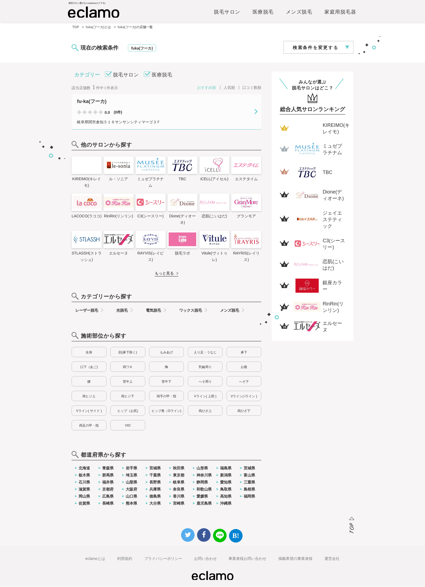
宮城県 (155, 469)
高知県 (225, 497)
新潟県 (225, 476)
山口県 (131, 497)
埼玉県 (131, 476)
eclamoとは (95, 559)
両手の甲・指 (166, 397)
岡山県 (84, 497)
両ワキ (128, 368)
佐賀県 (84, 504)
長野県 (155, 483)
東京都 (178, 476)
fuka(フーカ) (142, 49)
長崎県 (108, 504)
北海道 (84, 469)
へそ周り (205, 383)
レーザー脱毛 (86, 311)
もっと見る (164, 274)
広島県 (108, 497)
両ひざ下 (243, 412)
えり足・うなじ (205, 353)
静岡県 (202, 483)
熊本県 (131, 504)
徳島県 (155, 497)
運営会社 (332, 559)
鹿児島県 (204, 504)
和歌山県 (204, 490)
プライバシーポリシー (163, 559)
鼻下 (244, 353)
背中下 (166, 383)
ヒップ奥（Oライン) (166, 412)
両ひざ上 (205, 412)
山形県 (202, 469)
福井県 (108, 483)
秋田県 (178, 469)
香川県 (178, 497)
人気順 (229, 88)
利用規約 (124, 559)
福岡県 (249, 497)
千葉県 (155, 476)
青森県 (108, 469)
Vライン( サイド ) (89, 412)
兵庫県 (155, 490)
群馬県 (108, 476)
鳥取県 (225, 490)
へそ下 (244, 383)
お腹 (244, 368)
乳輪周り (205, 368)
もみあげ (166, 353)
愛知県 (225, 483)
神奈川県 (204, 476)
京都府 (108, 490)
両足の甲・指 (89, 426)
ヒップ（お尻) (127, 412)
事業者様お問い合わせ (247, 559)
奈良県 (178, 490)
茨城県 (249, 469)
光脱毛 (122, 311)
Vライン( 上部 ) (205, 397)
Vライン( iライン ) (244, 397)
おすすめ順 (206, 88)
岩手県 (131, 469)
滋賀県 (84, 490)
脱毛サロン (227, 12)
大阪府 (131, 490)
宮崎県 (178, 504)
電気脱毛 (153, 311)
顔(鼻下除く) (127, 353)
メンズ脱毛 (299, 12)
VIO (128, 426)
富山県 (249, 476)
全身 (89, 353)
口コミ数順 (251, 88)
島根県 (249, 490)
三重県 (249, 483)
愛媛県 (202, 497)
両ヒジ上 (88, 397)
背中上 (128, 383)
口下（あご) (89, 368)
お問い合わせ (205, 559)
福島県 (225, 469)
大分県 (155, 504)
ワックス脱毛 (190, 311)
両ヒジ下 (127, 397)
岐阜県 (178, 483)
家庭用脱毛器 (340, 12)
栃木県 (84, 476)
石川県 (84, 483)
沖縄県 (225, 504)
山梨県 (131, 483)
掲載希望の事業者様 (295, 559)
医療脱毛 (263, 12)
